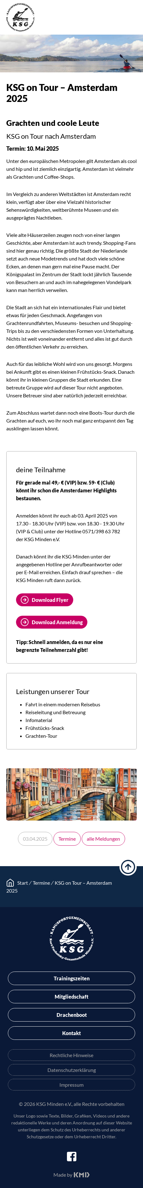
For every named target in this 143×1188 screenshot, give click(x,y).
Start (22, 883)
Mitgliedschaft (71, 997)
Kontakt (71, 1033)
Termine (67, 839)
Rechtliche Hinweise (71, 1055)
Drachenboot (72, 1015)
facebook (71, 1156)
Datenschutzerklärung (71, 1070)
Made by (62, 1175)
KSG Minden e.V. (20, 17)
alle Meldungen (103, 839)
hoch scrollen (128, 867)
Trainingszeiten (72, 978)
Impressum (71, 1085)
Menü (132, 18)
